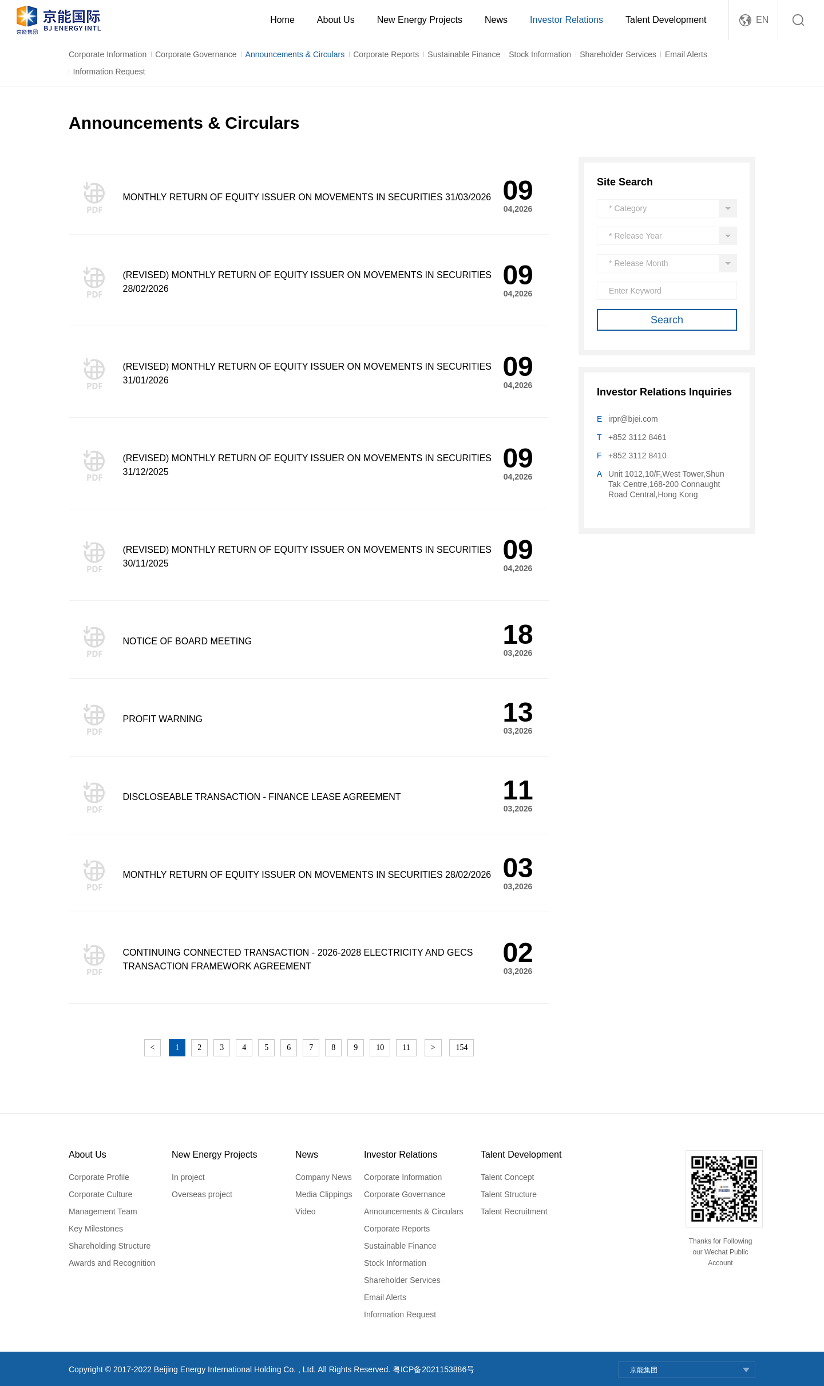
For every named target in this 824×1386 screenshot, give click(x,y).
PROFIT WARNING (162, 719)
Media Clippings (323, 1194)
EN (762, 20)
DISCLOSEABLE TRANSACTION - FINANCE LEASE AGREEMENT (261, 797)
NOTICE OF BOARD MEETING (187, 641)
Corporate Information (107, 54)
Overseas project (202, 1194)
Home (282, 20)
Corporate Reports (386, 54)
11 (406, 1047)
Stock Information (540, 54)
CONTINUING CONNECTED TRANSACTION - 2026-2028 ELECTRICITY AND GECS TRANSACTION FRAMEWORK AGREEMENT (297, 959)
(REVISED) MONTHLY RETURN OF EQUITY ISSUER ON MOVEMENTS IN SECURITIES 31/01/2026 (307, 373)
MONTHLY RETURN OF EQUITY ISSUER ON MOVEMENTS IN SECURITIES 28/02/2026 (306, 875)
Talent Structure (509, 1194)
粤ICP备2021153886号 (433, 1369)
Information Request (109, 71)
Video (305, 1211)
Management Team (103, 1211)
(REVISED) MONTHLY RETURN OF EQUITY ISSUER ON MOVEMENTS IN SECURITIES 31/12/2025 (307, 465)
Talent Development (665, 20)
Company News (323, 1177)
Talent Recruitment (514, 1211)
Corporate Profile (99, 1177)
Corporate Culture (100, 1194)
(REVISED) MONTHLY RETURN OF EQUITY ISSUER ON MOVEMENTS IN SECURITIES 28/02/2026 (307, 282)
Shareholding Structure (109, 1245)
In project (188, 1177)
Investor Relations (566, 20)
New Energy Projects (419, 20)
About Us (336, 20)
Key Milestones (96, 1228)
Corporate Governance (195, 54)
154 (461, 1047)
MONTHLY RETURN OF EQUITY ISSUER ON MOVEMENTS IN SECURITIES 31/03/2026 (306, 197)
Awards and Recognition (112, 1263)
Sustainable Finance (463, 54)
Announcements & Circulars (295, 54)
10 (380, 1047)
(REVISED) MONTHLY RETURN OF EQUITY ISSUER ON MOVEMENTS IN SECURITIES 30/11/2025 (307, 556)
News (496, 20)
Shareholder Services (618, 54)
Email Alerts (686, 54)
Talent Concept (507, 1177)
